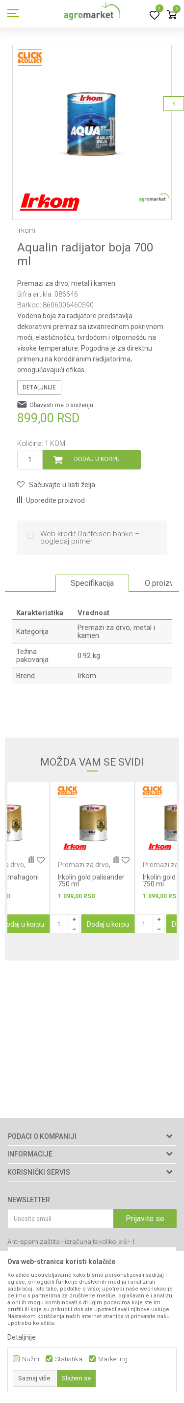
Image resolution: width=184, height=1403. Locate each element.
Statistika (68, 1359)
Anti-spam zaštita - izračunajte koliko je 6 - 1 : (72, 1241)
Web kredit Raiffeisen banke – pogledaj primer (90, 537)
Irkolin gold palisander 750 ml (91, 880)
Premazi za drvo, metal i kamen (66, 283)
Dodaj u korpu (97, 459)
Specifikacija (92, 583)
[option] (92, 124)
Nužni (30, 1359)
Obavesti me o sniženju (61, 405)
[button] (56, 484)
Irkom (87, 675)
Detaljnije (39, 387)
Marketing (113, 1359)
